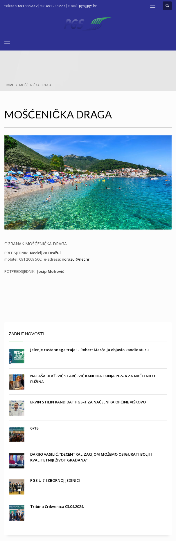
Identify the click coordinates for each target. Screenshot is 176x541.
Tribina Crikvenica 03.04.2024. (57, 506)
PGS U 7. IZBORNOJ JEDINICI (55, 480)
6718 (34, 428)
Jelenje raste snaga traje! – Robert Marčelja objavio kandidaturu (89, 349)
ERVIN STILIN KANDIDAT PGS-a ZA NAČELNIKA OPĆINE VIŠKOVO (88, 402)
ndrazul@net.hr (75, 259)
